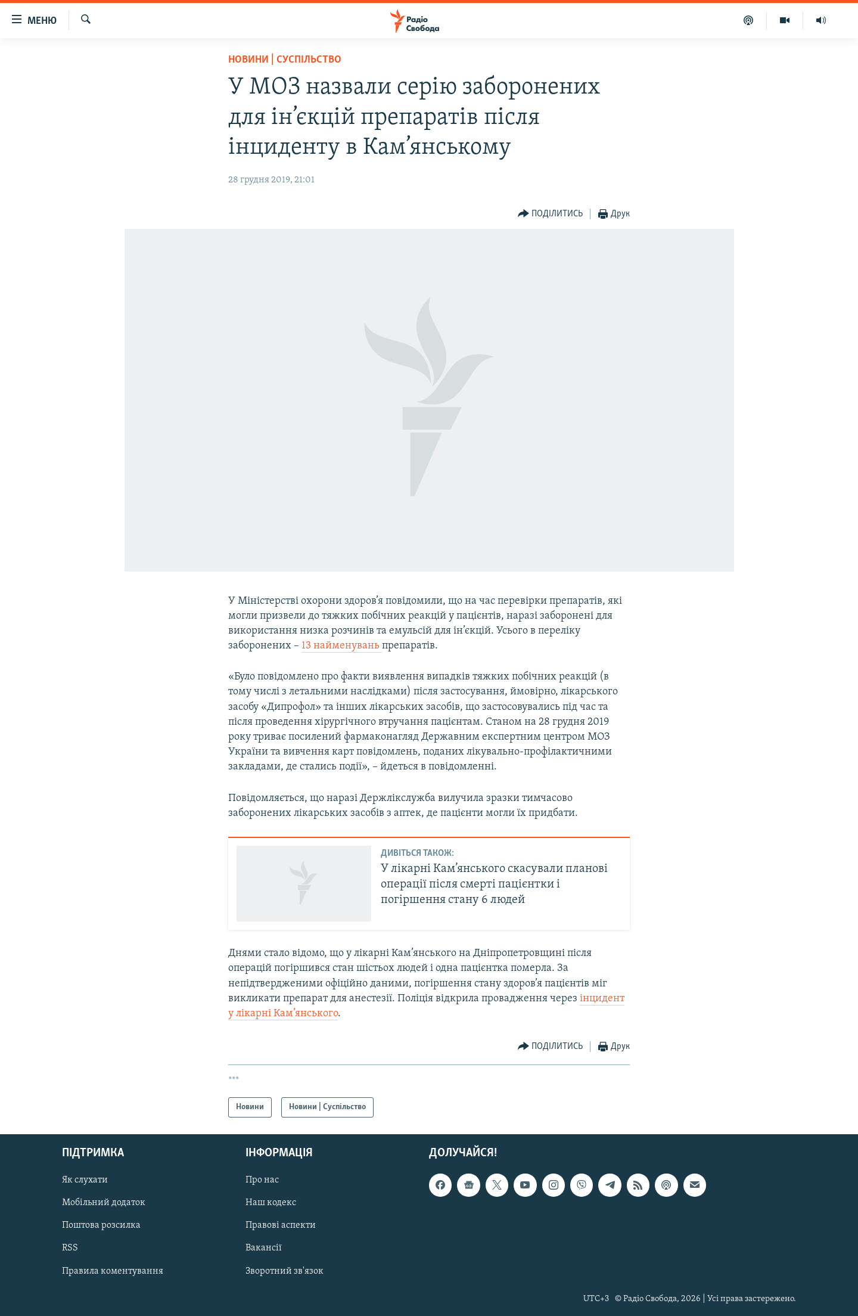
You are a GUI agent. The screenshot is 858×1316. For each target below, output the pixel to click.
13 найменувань (341, 645)
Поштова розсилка (101, 1226)
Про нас (262, 1180)
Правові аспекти (280, 1226)
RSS (70, 1248)
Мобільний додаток (103, 1203)
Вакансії (263, 1248)
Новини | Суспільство (284, 60)
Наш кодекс (270, 1203)
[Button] (550, 214)
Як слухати (85, 1180)
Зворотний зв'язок (284, 1271)
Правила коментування (112, 1271)
